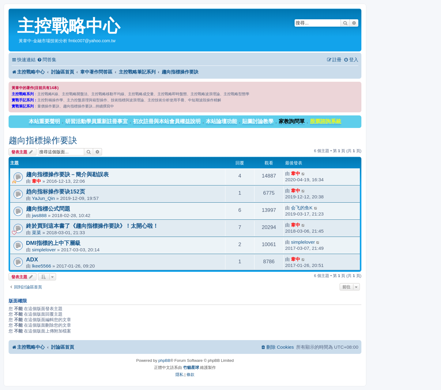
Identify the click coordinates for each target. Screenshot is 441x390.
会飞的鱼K (301, 207)
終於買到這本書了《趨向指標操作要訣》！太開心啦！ (92, 226)
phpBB (164, 360)
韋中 (36, 181)
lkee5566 (41, 265)
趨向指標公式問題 (48, 208)
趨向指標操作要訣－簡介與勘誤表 (67, 174)
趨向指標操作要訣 (43, 140)
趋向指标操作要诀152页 (55, 191)
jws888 (39, 215)
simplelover (44, 249)
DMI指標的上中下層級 (53, 243)
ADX (32, 259)
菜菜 (36, 232)
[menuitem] (46, 59)
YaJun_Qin (43, 198)
